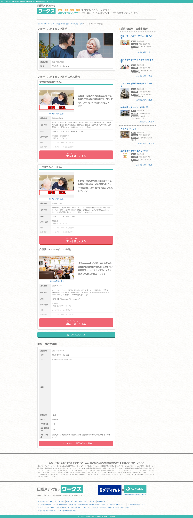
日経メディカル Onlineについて (76, 501)
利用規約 (62, 501)
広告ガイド (92, 501)
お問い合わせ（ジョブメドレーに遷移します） (71, 508)
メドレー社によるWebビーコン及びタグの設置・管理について (108, 508)
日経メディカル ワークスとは (48, 501)
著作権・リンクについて (46, 508)
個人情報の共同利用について (116, 504)
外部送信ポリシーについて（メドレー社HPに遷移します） (57, 511)
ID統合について (100, 504)
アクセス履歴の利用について (136, 504)
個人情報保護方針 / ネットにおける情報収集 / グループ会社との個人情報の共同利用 (66, 504)
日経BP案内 (101, 501)
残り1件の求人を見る (76, 335)
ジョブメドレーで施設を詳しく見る (76, 443)
